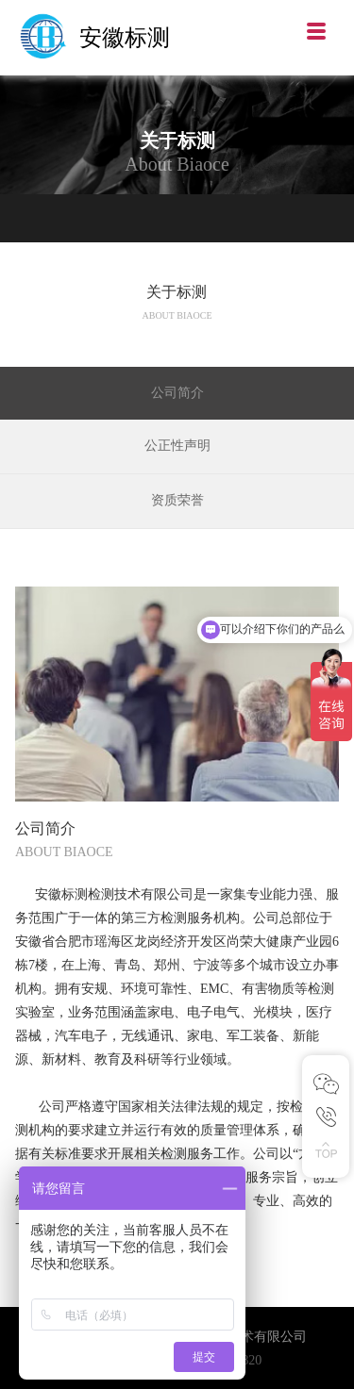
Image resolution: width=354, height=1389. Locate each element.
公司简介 (177, 393)
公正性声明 (177, 445)
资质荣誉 (177, 500)
